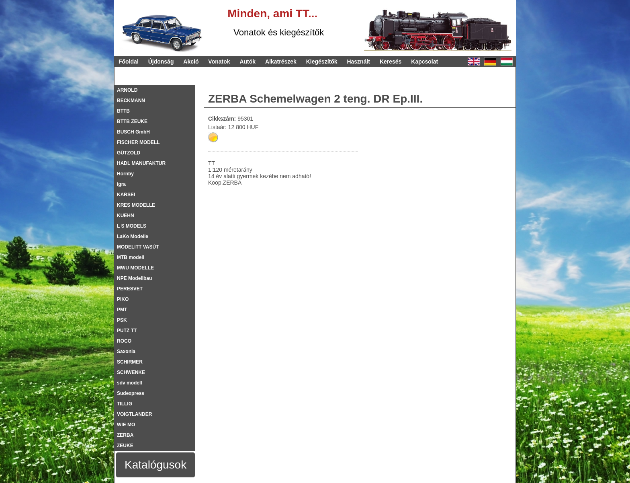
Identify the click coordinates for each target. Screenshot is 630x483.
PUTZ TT (127, 330)
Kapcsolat (424, 61)
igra (121, 184)
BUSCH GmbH (133, 132)
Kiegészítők (322, 61)
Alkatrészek (281, 61)
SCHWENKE (131, 372)
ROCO (124, 341)
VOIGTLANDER (134, 414)
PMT (122, 309)
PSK (122, 320)
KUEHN (125, 215)
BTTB (123, 111)
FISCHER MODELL (138, 142)
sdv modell (129, 383)
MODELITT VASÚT (138, 247)
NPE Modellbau (134, 278)
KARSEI (126, 194)
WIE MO (126, 425)
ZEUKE (125, 445)
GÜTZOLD (128, 153)
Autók (247, 61)
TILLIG (124, 404)
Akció (190, 61)
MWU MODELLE (135, 268)
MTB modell (130, 257)
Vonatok (219, 61)
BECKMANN (131, 100)
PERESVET (130, 289)
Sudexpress (130, 393)
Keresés (391, 61)
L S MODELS (131, 226)
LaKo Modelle (132, 236)
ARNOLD (127, 90)
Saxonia (126, 351)
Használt (358, 61)
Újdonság (161, 61)
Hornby (125, 174)
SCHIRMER (130, 362)
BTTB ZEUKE (132, 121)
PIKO (123, 299)
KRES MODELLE (136, 205)
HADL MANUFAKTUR (141, 163)
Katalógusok (155, 464)
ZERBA (125, 435)
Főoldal (129, 61)
